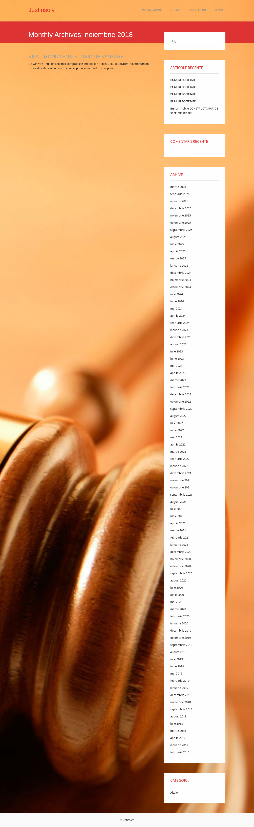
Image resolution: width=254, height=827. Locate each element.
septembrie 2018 (181, 709)
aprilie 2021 (178, 523)
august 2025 (178, 237)
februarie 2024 (180, 323)
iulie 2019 (176, 659)
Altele (174, 792)
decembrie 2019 (180, 630)
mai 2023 (176, 366)
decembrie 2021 (180, 473)
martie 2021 (178, 530)
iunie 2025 (177, 244)
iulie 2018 (176, 723)
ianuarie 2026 (179, 201)
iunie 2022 (177, 430)
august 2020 (178, 580)
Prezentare (198, 10)
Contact (176, 10)
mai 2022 (176, 437)
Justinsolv (42, 10)
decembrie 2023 (180, 337)
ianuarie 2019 (179, 688)
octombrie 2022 (180, 401)
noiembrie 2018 (180, 702)
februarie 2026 (180, 194)
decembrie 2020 (180, 552)
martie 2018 (178, 731)
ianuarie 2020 (179, 623)
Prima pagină (152, 10)
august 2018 (178, 716)
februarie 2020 (180, 616)
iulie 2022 (176, 423)
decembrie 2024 (180, 273)
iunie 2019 (177, 666)
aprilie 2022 (178, 444)
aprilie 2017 (178, 738)
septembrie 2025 (181, 230)
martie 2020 (178, 609)
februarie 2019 (180, 680)
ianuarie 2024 (179, 330)
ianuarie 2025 (179, 265)
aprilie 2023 (178, 373)
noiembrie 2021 (180, 480)
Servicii (220, 10)
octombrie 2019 (180, 638)
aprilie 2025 (178, 251)
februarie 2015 (180, 752)
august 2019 (178, 652)
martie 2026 (178, 187)
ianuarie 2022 (179, 466)
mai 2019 (176, 673)
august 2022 (178, 416)
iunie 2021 (177, 516)
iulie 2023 (176, 351)
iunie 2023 (177, 358)
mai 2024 (176, 308)
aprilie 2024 (178, 315)
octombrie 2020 (180, 566)
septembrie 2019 (181, 645)
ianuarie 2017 (179, 745)
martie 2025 (178, 258)
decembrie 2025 (180, 208)
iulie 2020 (176, 587)
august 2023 (178, 344)
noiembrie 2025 (180, 215)
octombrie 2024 (180, 287)
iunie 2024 (177, 301)
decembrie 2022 (180, 394)
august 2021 (178, 502)
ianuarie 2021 (179, 544)
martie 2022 (178, 451)
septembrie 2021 (181, 494)
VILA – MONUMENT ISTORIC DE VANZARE (76, 56)
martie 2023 (178, 380)
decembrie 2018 (180, 695)
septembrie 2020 (181, 573)
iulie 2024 (176, 294)
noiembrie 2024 (180, 280)
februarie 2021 (180, 537)
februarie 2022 (180, 459)
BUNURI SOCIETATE (183, 80)
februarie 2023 (180, 387)
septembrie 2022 (181, 409)
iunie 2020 (177, 595)
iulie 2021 (176, 509)
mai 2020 (176, 602)
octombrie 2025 (180, 222)
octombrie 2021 (180, 487)
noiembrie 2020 (180, 559)
